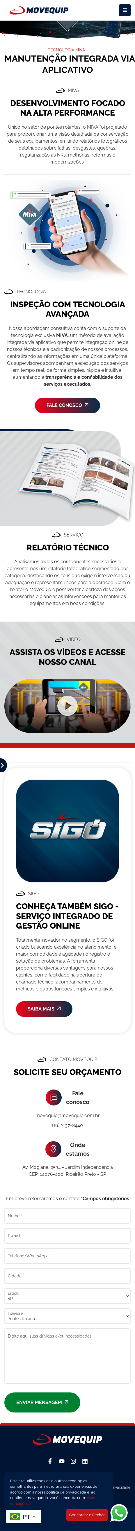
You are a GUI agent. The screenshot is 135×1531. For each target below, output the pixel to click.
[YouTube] (62, 1461)
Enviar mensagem (42, 1402)
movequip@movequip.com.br (67, 1115)
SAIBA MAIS (44, 1009)
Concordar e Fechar (87, 1515)
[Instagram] (73, 1461)
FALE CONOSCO (67, 405)
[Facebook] (50, 1461)
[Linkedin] (85, 1461)
